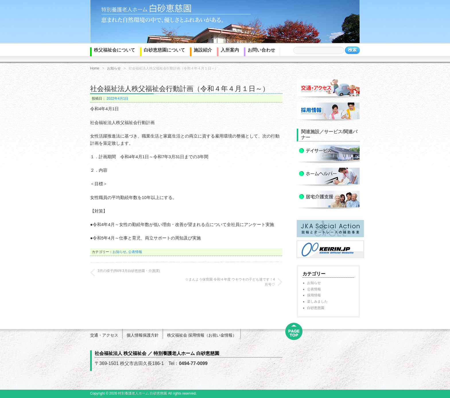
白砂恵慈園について (164, 49)
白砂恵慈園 (315, 308)
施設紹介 (203, 49)
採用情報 (314, 295)
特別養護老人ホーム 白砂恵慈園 (142, 393)
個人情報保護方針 (143, 335)
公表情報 (135, 252)
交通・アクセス (104, 335)
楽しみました (317, 302)
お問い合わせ (261, 49)
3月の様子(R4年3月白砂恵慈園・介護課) (129, 271)
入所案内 (230, 49)
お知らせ (114, 68)
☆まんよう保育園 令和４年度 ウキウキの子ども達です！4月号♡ (230, 282)
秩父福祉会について (114, 49)
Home (94, 68)
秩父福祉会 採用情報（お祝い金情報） (201, 335)
